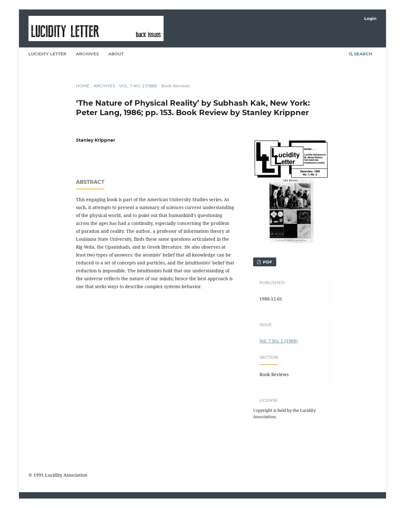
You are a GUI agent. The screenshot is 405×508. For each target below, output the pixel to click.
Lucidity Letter (47, 53)
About (116, 53)
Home (83, 85)
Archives (87, 53)
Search (360, 53)
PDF (267, 261)
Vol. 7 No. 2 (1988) (138, 85)
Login (370, 18)
